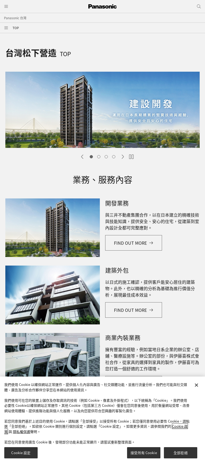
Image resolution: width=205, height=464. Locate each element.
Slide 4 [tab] (113, 156)
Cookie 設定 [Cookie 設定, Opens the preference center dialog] (20, 455)
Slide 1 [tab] (91, 156)
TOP (16, 27)
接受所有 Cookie (144, 455)
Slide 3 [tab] (106, 156)
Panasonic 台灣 (15, 18)
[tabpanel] (102, 110)
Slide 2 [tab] (98, 156)
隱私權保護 (21, 433)
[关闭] (196, 387)
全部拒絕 (181, 455)
